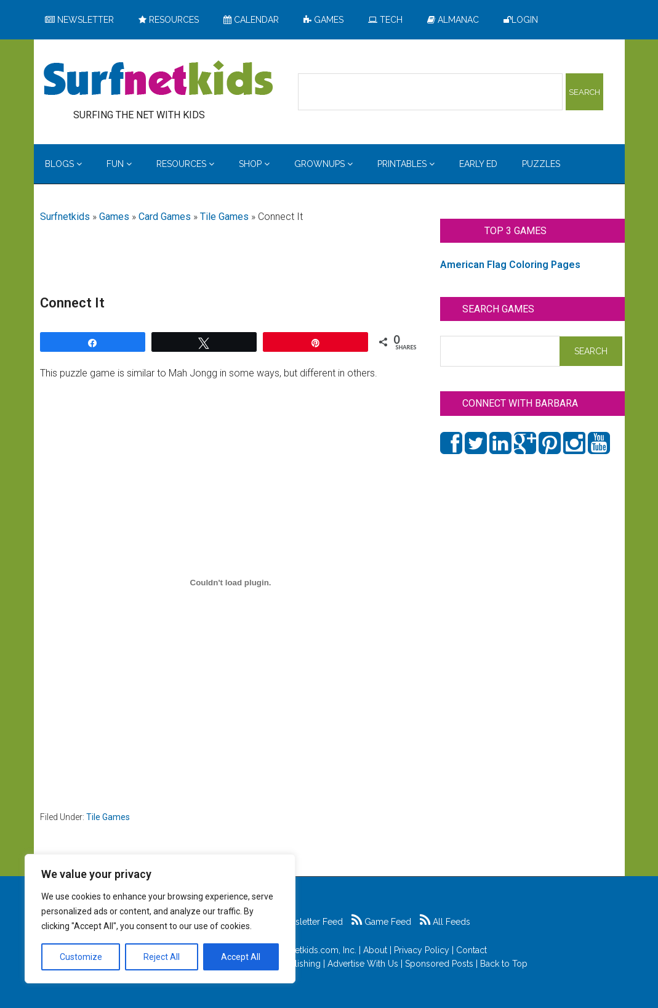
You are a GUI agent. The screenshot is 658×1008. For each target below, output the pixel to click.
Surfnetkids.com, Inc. (315, 950)
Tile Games (224, 216)
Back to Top (504, 964)
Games (114, 216)
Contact (471, 950)
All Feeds (445, 922)
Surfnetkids (65, 216)
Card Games (164, 216)
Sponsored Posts (439, 964)
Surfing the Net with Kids (158, 79)
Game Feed (381, 922)
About (375, 950)
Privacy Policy (421, 950)
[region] (160, 918)
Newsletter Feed (304, 922)
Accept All (240, 957)
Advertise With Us (362, 964)
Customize (81, 957)
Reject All (161, 957)
